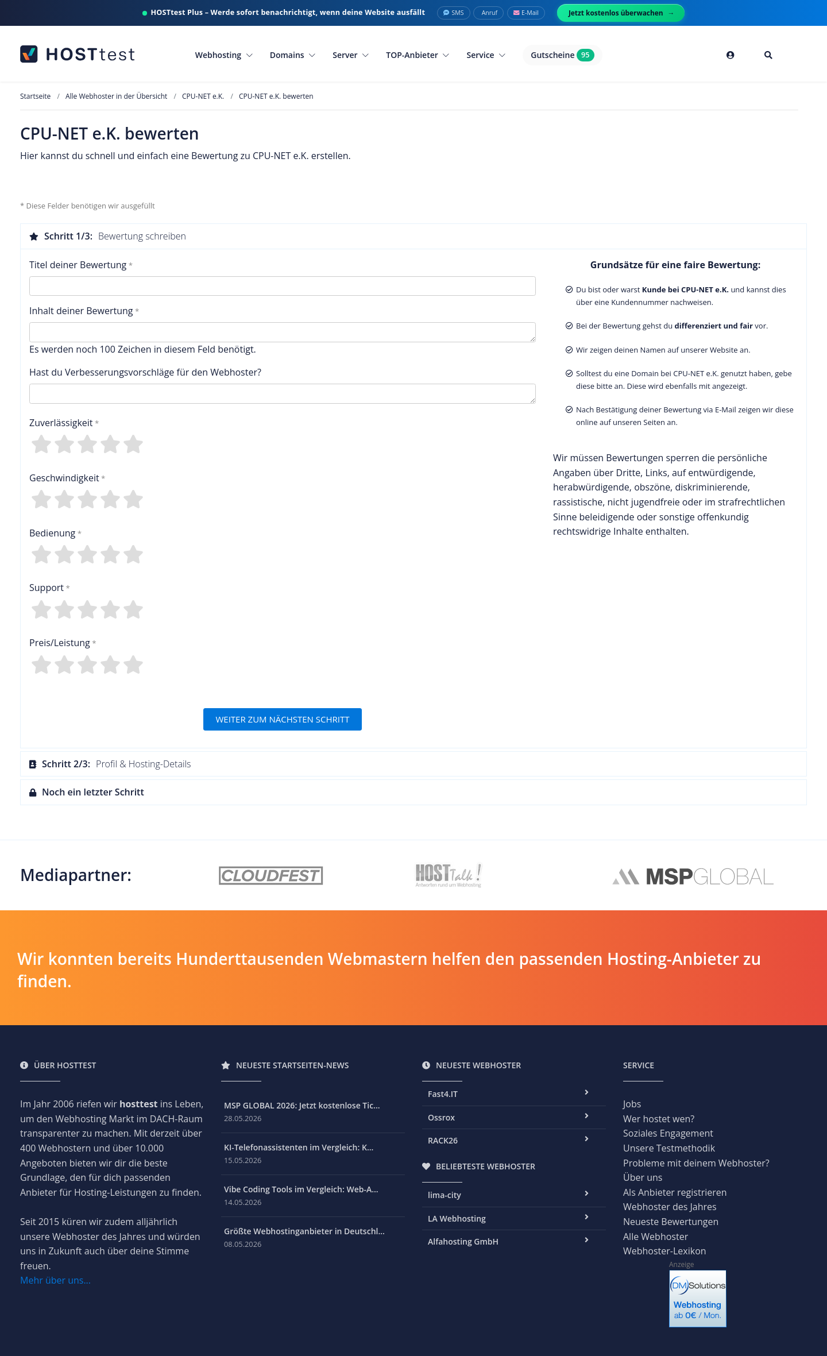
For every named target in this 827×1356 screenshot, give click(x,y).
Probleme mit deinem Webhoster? (696, 1163)
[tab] (413, 236)
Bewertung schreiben (107, 236)
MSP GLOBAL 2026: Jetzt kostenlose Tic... (302, 1105)
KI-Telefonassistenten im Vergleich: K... (298, 1147)
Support (46, 587)
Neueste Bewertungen (670, 1221)
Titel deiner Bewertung (77, 264)
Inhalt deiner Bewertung (81, 310)
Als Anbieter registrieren (675, 1192)
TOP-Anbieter (417, 54)
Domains (293, 54)
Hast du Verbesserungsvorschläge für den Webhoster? (145, 372)
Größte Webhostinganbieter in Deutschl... (304, 1231)
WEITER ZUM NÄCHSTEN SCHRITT (282, 719)
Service (485, 54)
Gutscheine (562, 55)
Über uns (642, 1177)
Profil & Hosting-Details (110, 764)
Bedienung (52, 533)
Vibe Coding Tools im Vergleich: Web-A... (301, 1189)
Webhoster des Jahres (670, 1206)
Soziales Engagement (668, 1133)
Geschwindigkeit (64, 478)
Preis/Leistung (59, 642)
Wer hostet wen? (658, 1118)
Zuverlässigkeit (61, 422)
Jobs (632, 1104)
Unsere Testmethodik (669, 1148)
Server (351, 54)
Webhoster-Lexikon (664, 1251)
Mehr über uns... (55, 1280)
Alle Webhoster (655, 1236)
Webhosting (224, 54)
